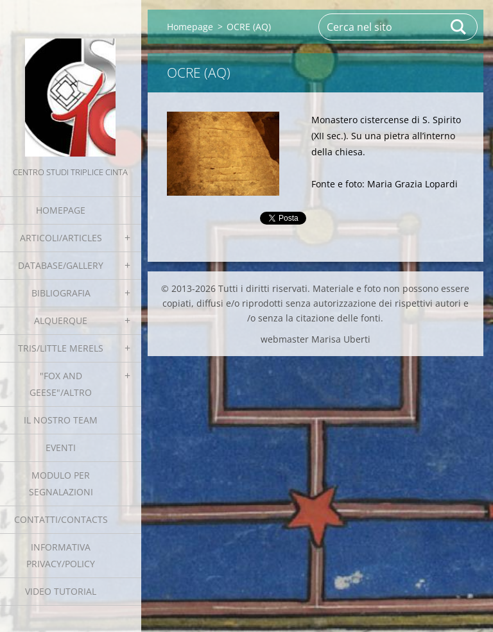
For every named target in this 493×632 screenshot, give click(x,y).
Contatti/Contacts (61, 519)
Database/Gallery (60, 265)
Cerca (459, 27)
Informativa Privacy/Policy (60, 555)
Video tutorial (60, 591)
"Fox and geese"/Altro (61, 384)
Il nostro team (61, 420)
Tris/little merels (60, 348)
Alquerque (60, 320)
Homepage (60, 210)
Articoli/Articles (61, 238)
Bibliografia (61, 293)
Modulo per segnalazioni (61, 483)
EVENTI (61, 447)
